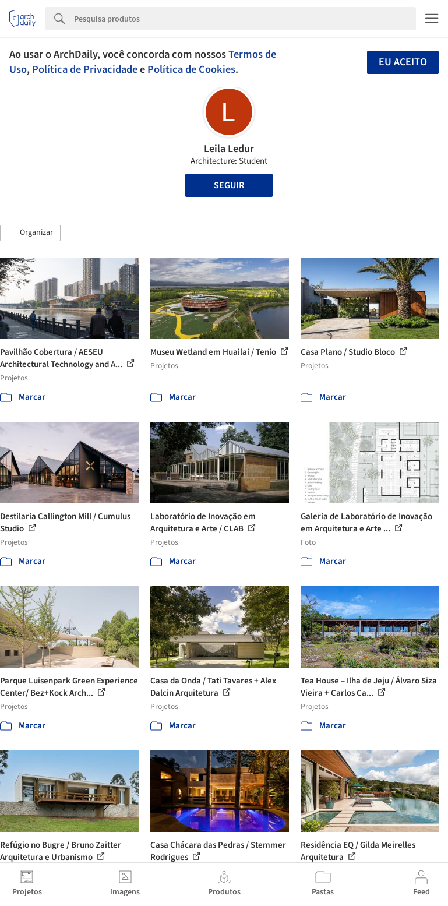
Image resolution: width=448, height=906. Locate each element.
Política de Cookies (191, 69)
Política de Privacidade (84, 69)
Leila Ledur (229, 149)
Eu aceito (403, 62)
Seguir (229, 185)
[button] (30, 233)
